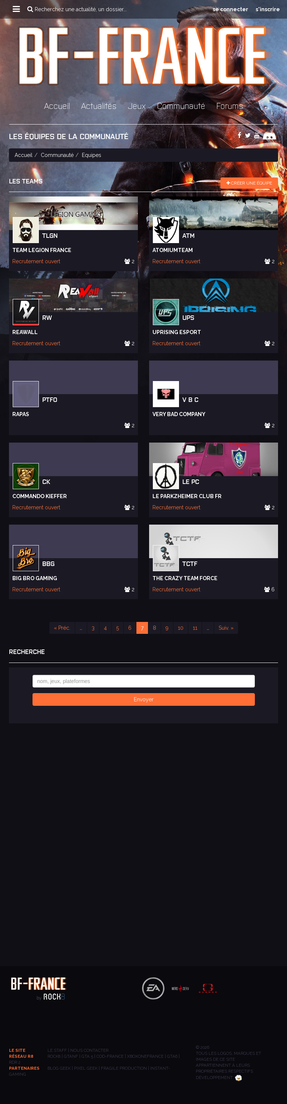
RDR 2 (15, 1062)
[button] (16, 9)
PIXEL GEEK (86, 1068)
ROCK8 (54, 1056)
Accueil (57, 105)
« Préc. (62, 628)
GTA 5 (87, 1056)
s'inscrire (268, 9)
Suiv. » (226, 628)
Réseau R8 (21, 1056)
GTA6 (172, 1056)
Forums (229, 105)
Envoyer (144, 699)
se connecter (230, 9)
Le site (17, 1050)
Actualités (99, 105)
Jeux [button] (137, 105)
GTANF (71, 1056)
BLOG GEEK (59, 1068)
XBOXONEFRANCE (145, 1056)
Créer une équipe (249, 183)
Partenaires (24, 1068)
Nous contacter (89, 1050)
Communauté (181, 105)
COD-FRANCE (110, 1056)
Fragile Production (124, 1068)
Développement (219, 1077)
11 (195, 628)
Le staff (57, 1050)
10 (180, 628)
